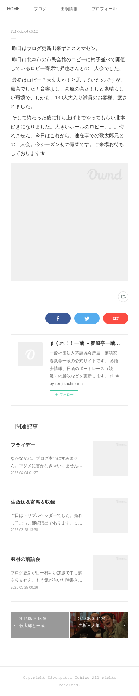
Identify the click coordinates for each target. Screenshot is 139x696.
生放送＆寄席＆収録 (33, 502)
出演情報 (69, 8)
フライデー (23, 445)
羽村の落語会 (25, 559)
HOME (13, 8)
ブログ (40, 8)
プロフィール (104, 8)
